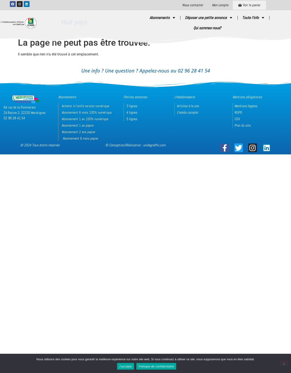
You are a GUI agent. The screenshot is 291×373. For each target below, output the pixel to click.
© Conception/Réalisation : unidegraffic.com (135, 145)
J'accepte (125, 366)
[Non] (284, 363)
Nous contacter (192, 5)
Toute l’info (253, 17)
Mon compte (220, 5)
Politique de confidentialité (156, 366)
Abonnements (163, 17)
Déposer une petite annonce (209, 17)
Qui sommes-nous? (207, 28)
